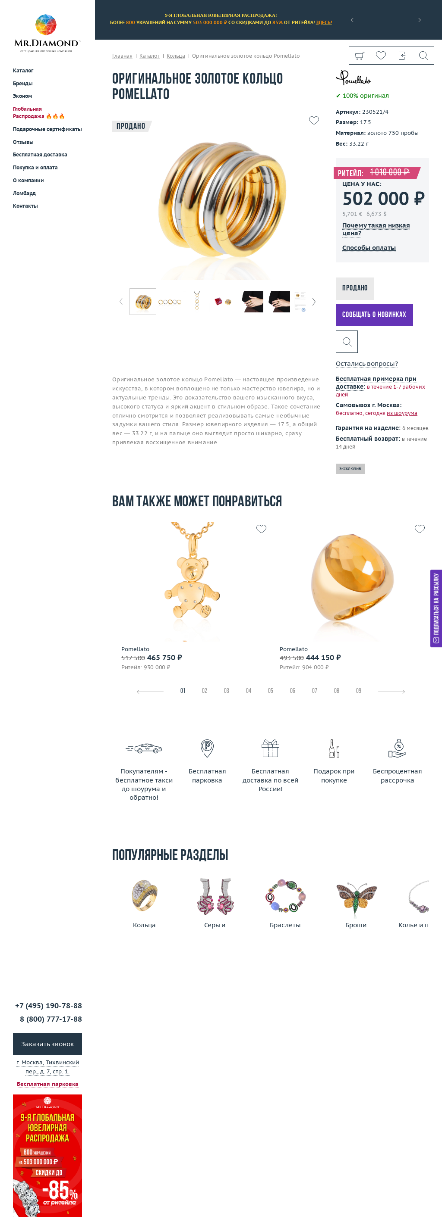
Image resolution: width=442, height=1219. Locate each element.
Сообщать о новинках (374, 315)
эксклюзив (350, 468)
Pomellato (135, 649)
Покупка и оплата (35, 167)
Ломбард (24, 193)
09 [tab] (358, 691)
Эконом (22, 96)
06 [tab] (292, 691)
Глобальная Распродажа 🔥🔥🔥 (39, 112)
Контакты (25, 206)
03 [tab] (226, 691)
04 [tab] (248, 691)
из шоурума (402, 413)
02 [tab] (204, 691)
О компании (28, 180)
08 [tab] (336, 691)
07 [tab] (314, 691)
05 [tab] (270, 691)
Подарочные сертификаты (47, 129)
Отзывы (23, 142)
